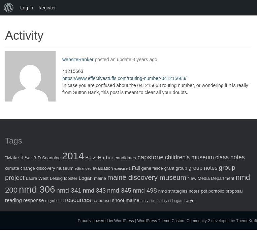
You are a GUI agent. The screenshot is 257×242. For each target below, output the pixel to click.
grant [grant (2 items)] (169, 168)
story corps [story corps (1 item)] (149, 201)
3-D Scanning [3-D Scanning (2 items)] (47, 157)
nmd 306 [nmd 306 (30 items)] (37, 189)
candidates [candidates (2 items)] (125, 157)
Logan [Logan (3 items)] (85, 178)
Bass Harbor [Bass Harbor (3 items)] (99, 157)
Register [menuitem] (47, 7)
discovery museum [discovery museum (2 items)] (54, 168)
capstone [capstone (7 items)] (150, 157)
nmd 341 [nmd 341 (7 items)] (69, 190)
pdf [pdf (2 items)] (204, 191)
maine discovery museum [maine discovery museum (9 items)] (146, 177)
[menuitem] (9, 7)
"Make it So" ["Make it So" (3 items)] (18, 157)
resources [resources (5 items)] (78, 200)
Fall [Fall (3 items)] (136, 168)
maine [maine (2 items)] (100, 178)
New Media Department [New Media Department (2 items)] (211, 178)
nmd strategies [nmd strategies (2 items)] (173, 191)
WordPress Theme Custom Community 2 (173, 220)
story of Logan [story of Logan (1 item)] (171, 201)
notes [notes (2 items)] (194, 191)
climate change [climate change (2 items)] (20, 168)
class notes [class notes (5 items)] (230, 157)
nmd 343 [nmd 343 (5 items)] (94, 190)
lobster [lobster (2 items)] (70, 178)
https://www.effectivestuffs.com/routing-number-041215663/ (124, 78)
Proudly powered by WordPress (106, 220)
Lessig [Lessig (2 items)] (56, 178)
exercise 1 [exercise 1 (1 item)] (122, 168)
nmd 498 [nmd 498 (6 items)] (145, 190)
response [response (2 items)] (101, 200)
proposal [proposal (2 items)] (234, 191)
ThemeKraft (246, 220)
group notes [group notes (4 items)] (202, 168)
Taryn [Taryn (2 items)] (189, 200)
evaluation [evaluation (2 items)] (103, 168)
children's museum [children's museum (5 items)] (189, 157)
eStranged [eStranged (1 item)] (83, 168)
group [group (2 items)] (181, 168)
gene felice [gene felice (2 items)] (152, 168)
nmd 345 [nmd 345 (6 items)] (119, 190)
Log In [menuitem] (26, 7)
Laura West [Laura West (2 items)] (37, 178)
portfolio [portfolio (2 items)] (216, 191)
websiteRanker (78, 59)
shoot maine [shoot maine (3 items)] (125, 200)
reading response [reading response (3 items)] (24, 200)
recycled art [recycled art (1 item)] (54, 201)
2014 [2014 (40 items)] (73, 155)
